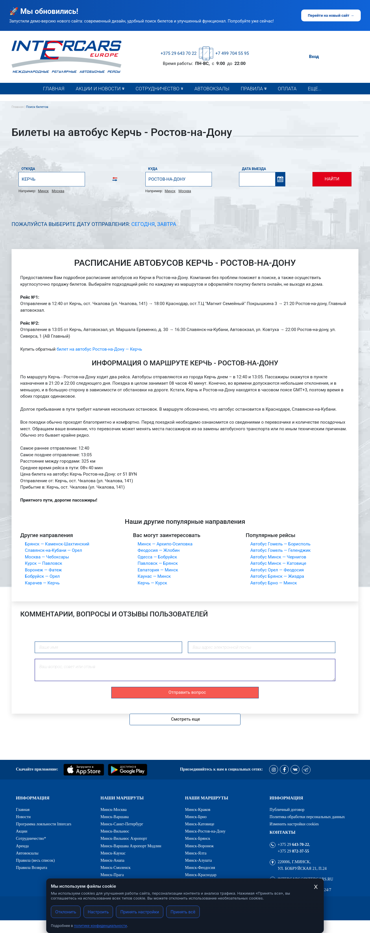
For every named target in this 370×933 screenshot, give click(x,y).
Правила (252, 88)
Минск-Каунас (113, 853)
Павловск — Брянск (158, 563)
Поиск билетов (37, 107)
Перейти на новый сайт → (331, 15)
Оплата (287, 88)
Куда (153, 169)
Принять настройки (139, 911)
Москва (58, 191)
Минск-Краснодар (201, 875)
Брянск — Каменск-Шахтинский (57, 544)
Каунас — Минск (154, 576)
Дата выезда (254, 169)
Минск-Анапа (113, 860)
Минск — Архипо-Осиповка (165, 544)
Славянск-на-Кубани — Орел (53, 550)
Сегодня (143, 224)
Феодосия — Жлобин (159, 550)
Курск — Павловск (43, 563)
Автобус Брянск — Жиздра (277, 576)
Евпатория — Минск (158, 570)
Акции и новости (98, 88)
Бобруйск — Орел (42, 576)
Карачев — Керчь (42, 583)
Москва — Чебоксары (47, 557)
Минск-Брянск (197, 838)
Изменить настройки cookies (294, 824)
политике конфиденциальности (100, 925)
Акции (21, 831)
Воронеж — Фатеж (43, 570)
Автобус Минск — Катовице (278, 563)
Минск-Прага (112, 875)
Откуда (28, 169)
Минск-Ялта (195, 853)
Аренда (22, 846)
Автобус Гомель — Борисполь (280, 544)
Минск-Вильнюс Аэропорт (124, 838)
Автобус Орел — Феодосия (277, 570)
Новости (88, 100)
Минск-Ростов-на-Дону (205, 831)
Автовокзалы (211, 88)
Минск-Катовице (199, 824)
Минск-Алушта (198, 860)
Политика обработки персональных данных (307, 817)
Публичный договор (287, 809)
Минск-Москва (114, 809)
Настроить (98, 911)
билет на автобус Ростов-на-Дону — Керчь (99, 349)
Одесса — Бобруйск (157, 557)
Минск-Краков (197, 809)
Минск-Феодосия (200, 867)
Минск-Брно (196, 817)
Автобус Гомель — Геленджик (280, 550)
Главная (53, 88)
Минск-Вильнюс (115, 831)
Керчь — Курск (152, 583)
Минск (43, 191)
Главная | (19, 107)
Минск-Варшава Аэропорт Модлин (131, 846)
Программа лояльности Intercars (43, 824)
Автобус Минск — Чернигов (278, 557)
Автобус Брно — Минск (273, 583)
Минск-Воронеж (199, 846)
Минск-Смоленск (116, 867)
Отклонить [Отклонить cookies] (65, 911)
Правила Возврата (31, 867)
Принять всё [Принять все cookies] (183, 911)
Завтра (166, 224)
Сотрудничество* (157, 100)
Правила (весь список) (268, 100)
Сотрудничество (158, 88)
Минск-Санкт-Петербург (122, 824)
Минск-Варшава (115, 817)
